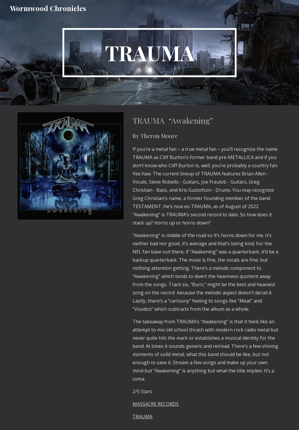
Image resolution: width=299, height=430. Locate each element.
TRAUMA (142, 416)
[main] (149, 52)
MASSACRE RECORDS (156, 404)
